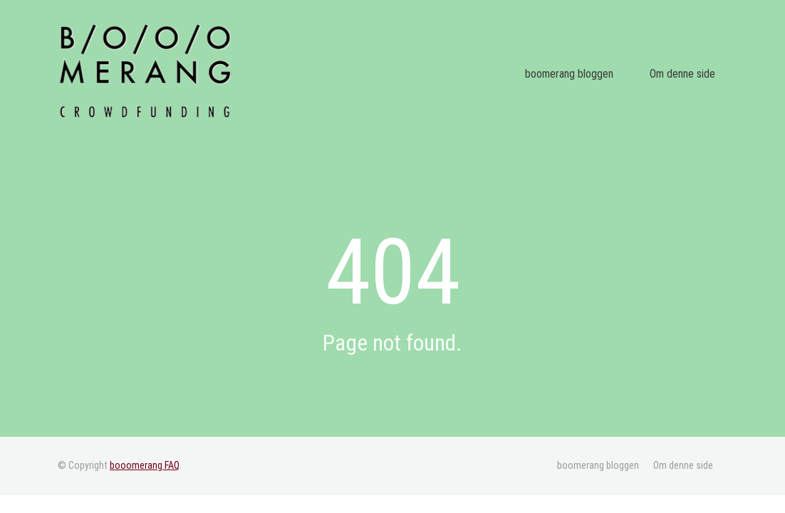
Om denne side (691, 74)
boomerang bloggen (597, 74)
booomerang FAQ (145, 465)
